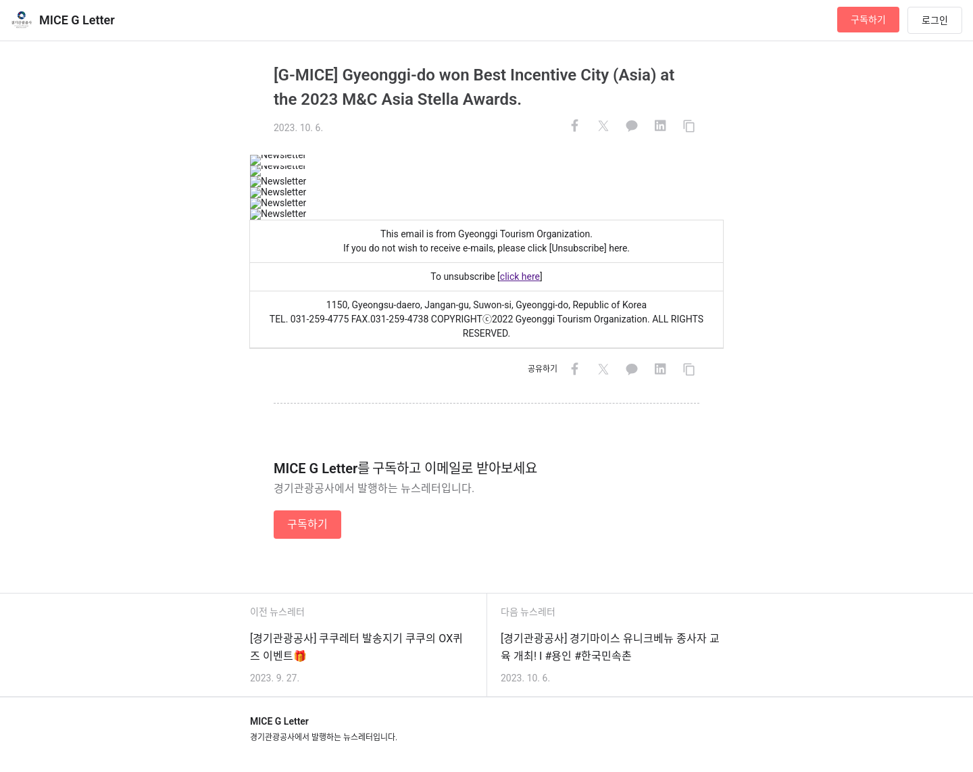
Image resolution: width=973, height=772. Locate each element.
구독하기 (868, 19)
